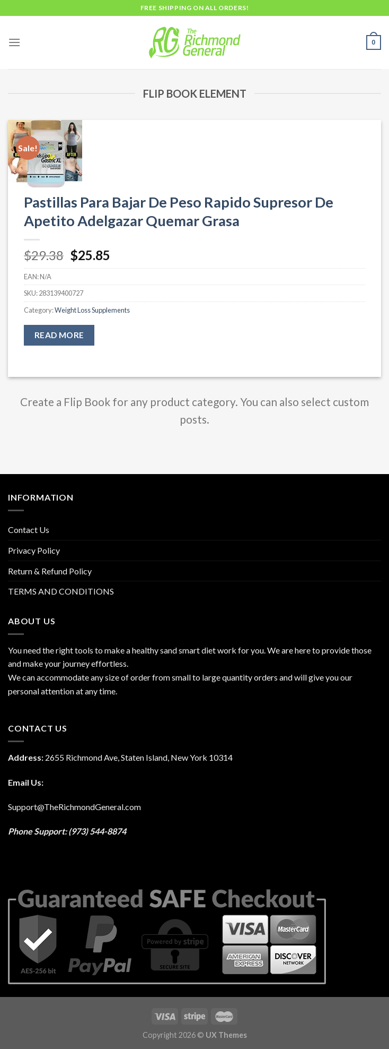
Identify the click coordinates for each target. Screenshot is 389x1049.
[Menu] (14, 42)
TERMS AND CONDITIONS (61, 591)
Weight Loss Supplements (92, 310)
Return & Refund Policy (50, 571)
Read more (59, 335)
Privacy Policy (34, 550)
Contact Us (28, 529)
